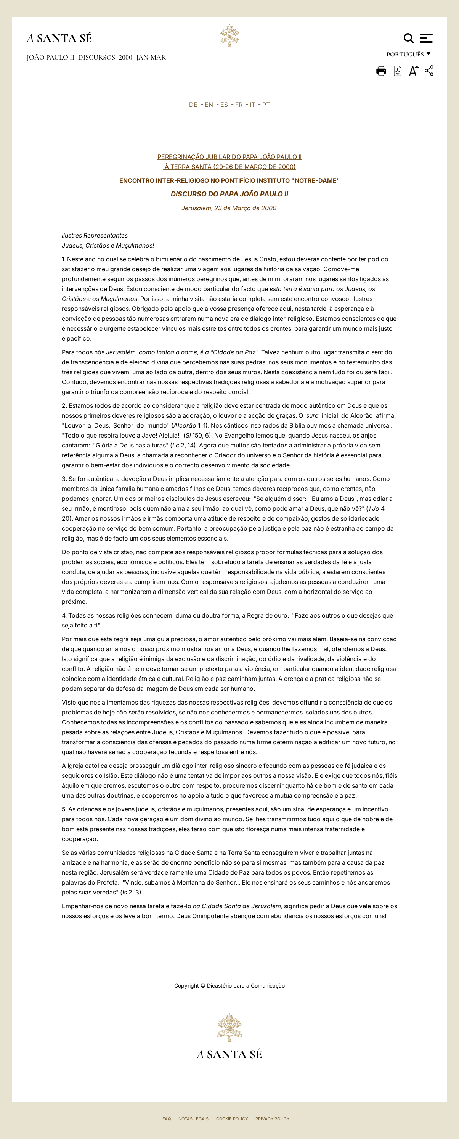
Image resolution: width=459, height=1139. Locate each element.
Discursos (97, 57)
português (405, 56)
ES (224, 104)
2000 (126, 57)
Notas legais (193, 1118)
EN (209, 104)
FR (238, 104)
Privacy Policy (272, 1118)
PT (266, 104)
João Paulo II (51, 57)
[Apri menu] (425, 38)
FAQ (166, 1118)
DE (193, 104)
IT (252, 104)
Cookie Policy (232, 1118)
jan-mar (151, 57)
